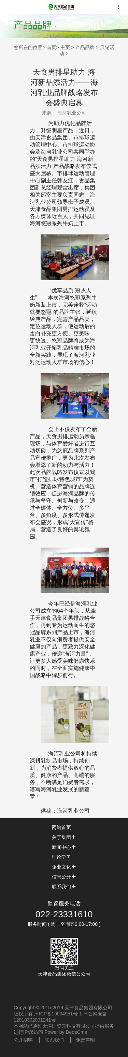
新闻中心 (64, 847)
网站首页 (64, 827)
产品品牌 (85, 47)
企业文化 (64, 867)
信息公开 (64, 876)
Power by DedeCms (65, 1032)
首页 (51, 47)
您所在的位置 (28, 47)
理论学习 (64, 857)
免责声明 (85, 1040)
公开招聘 (23, 1040)
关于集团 (64, 837)
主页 (65, 47)
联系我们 (64, 886)
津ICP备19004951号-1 (58, 1013)
